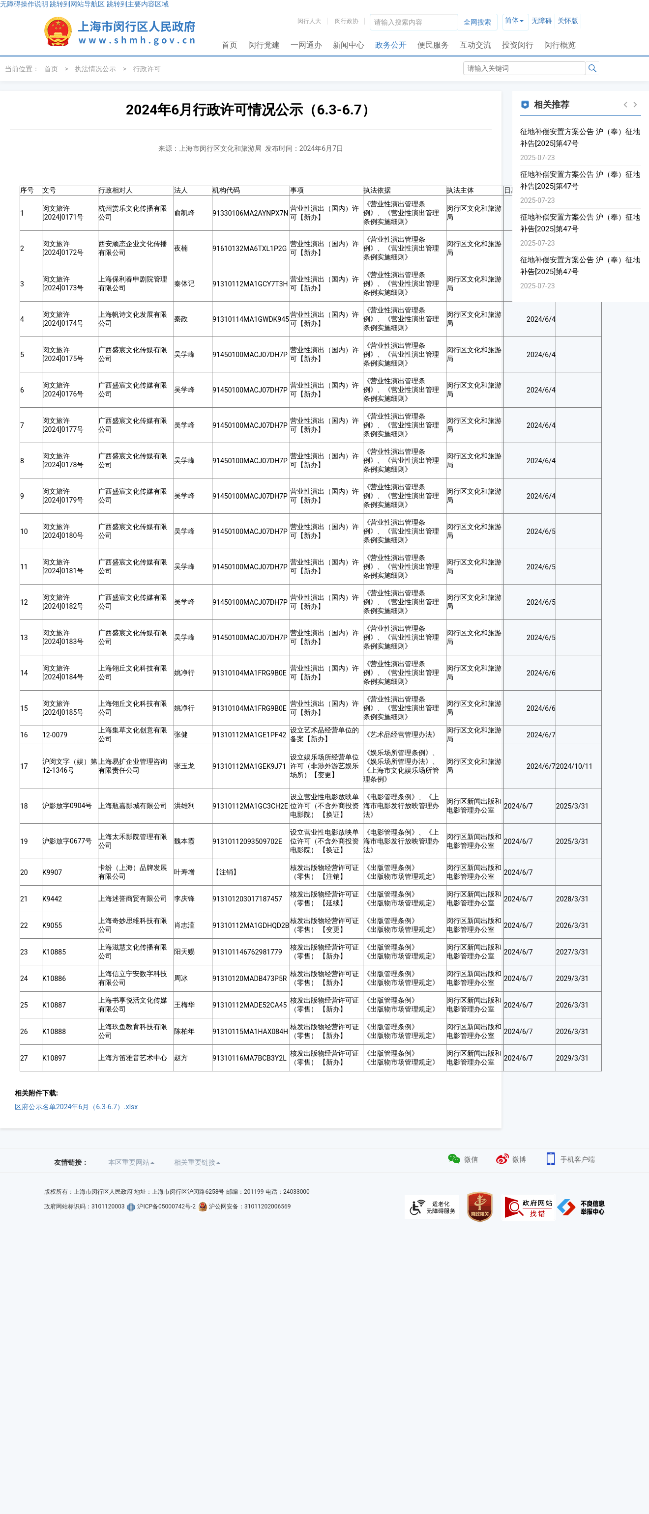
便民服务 (433, 45)
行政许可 (147, 69)
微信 (462, 1158)
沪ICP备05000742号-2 (166, 1206)
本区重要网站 (131, 1162)
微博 (510, 1158)
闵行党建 (264, 45)
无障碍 (541, 21)
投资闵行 (517, 45)
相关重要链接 (197, 1162)
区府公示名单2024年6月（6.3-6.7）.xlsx (76, 1107)
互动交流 (475, 45)
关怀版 (568, 21)
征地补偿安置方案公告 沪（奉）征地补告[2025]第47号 (580, 137)
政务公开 (391, 45)
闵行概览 (560, 45)
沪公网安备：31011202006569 (250, 1206)
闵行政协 (346, 21)
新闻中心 (348, 45)
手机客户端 (569, 1158)
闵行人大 (309, 21)
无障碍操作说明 (24, 4)
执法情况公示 (95, 69)
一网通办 (306, 45)
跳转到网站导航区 (77, 4)
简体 (512, 20)
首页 (229, 45)
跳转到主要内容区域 (138, 4)
